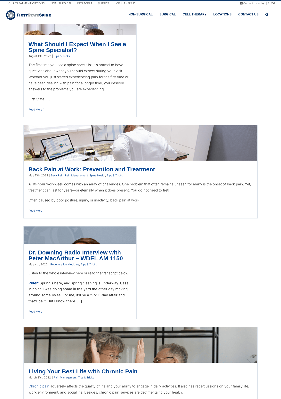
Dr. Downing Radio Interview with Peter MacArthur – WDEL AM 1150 (75, 255)
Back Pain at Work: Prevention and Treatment (91, 169)
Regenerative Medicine (64, 264)
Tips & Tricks (62, 56)
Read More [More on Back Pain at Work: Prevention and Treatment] (35, 210)
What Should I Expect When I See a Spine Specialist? (77, 47)
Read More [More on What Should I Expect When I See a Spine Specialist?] (35, 109)
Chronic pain (38, 386)
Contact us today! (252, 3)
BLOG (271, 3)
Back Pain (57, 175)
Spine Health (97, 175)
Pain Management (76, 175)
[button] (266, 14)
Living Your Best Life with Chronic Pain (83, 371)
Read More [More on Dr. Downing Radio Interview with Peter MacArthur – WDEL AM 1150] (35, 311)
